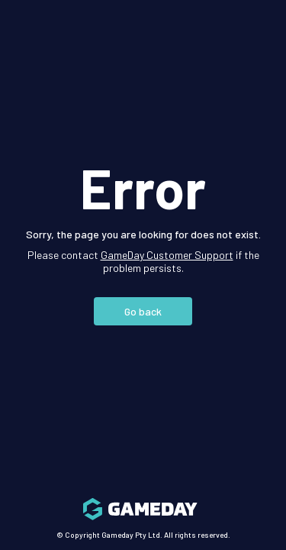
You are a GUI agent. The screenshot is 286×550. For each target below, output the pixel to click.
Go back (143, 311)
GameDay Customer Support (167, 254)
